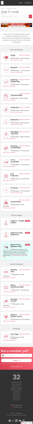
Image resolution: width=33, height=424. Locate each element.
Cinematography (16, 95)
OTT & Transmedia (14, 161)
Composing (14, 107)
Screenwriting (15, 202)
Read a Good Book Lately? (17, 286)
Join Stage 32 (27, 2)
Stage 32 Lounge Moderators (16, 233)
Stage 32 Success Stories (16, 315)
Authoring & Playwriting (15, 80)
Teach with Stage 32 (16, 390)
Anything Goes (13, 270)
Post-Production (14, 175)
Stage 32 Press (16, 386)
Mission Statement (16, 384)
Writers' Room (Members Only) (16, 245)
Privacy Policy (16, 397)
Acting (12, 55)
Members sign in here (17, 366)
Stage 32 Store (18, 407)
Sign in (20, 2)
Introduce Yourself (14, 300)
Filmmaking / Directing (14, 133)
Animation (14, 67)
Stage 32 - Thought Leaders (17, 221)
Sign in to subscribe (24, 55)
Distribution (14, 120)
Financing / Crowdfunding (15, 147)
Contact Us (16, 399)
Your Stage (14, 334)
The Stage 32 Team (16, 382)
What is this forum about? (16, 60)
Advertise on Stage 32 (17, 388)
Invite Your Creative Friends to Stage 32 (16, 415)
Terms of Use (16, 394)
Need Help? (16, 392)
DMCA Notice (16, 396)
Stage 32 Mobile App (16, 405)
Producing (14, 188)
